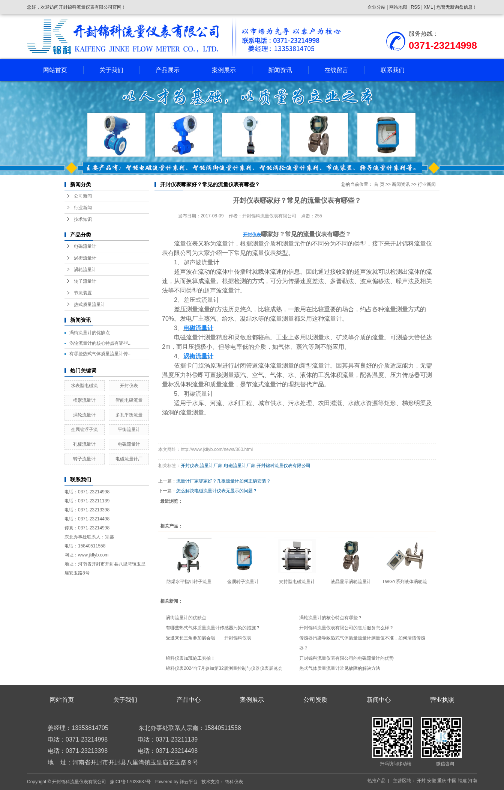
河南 (472, 780)
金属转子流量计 (243, 581)
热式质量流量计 (89, 304)
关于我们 (111, 70)
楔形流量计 (84, 400)
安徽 (431, 780)
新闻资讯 (280, 70)
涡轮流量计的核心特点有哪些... (100, 343)
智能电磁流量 (129, 400)
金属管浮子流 (84, 429)
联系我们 (393, 70)
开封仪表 (129, 385)
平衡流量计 (129, 429)
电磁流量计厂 (129, 458)
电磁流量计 (85, 246)
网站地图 (398, 7)
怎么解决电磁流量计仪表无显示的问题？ (216, 490)
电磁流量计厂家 (239, 465)
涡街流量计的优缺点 (89, 332)
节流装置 (83, 292)
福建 (462, 780)
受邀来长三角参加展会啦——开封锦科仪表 (208, 638)
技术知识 (83, 219)
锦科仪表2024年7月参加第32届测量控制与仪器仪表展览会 (224, 668)
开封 (421, 780)
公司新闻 (83, 196)
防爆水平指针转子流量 (189, 581)
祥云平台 (189, 781)
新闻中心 (379, 700)
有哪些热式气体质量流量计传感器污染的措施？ (213, 627)
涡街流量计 (85, 258)
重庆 (441, 780)
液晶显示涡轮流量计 (351, 581)
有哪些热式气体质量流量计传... (100, 353)
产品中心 (189, 700)
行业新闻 (83, 207)
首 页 (379, 184)
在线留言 (336, 70)
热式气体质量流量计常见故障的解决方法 (339, 668)
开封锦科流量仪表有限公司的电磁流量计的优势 (346, 658)
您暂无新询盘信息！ (456, 7)
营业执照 (442, 700)
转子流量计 (85, 281)
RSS (415, 7)
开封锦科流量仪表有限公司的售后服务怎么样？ (346, 627)
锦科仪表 (234, 781)
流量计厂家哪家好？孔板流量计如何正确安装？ (223, 481)
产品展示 (168, 70)
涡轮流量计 (85, 269)
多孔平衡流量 (129, 415)
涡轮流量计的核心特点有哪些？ (330, 617)
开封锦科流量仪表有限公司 (283, 465)
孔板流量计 (84, 444)
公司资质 (315, 700)
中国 (451, 780)
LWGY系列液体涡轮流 (405, 581)
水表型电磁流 (84, 385)
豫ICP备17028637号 (130, 781)
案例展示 (224, 70)
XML (428, 7)
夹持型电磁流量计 (297, 581)
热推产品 (377, 780)
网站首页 (55, 70)
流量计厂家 (211, 465)
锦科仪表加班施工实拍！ (190, 658)
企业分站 (377, 7)
